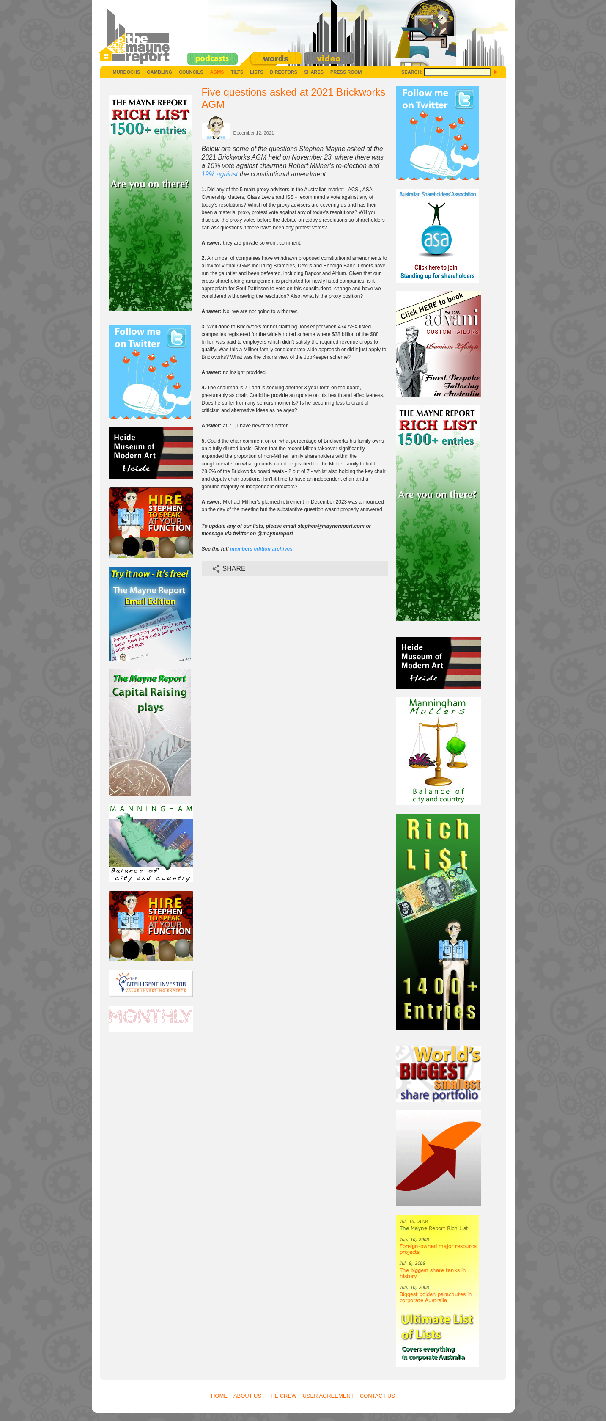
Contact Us (377, 1396)
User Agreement (328, 1396)
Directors (284, 71)
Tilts (237, 71)
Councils (191, 71)
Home (219, 1396)
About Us (247, 1396)
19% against (220, 174)
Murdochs (126, 71)
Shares (314, 71)
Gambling (159, 71)
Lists (256, 71)
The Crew (281, 1396)
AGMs (217, 71)
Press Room (346, 71)
